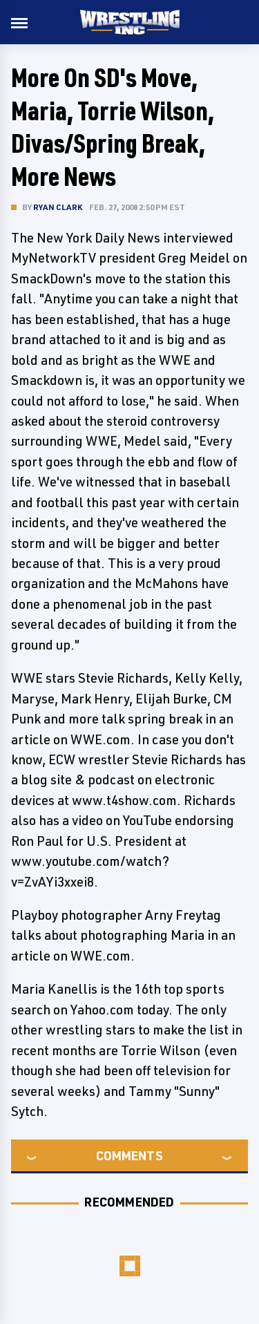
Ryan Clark (57, 207)
